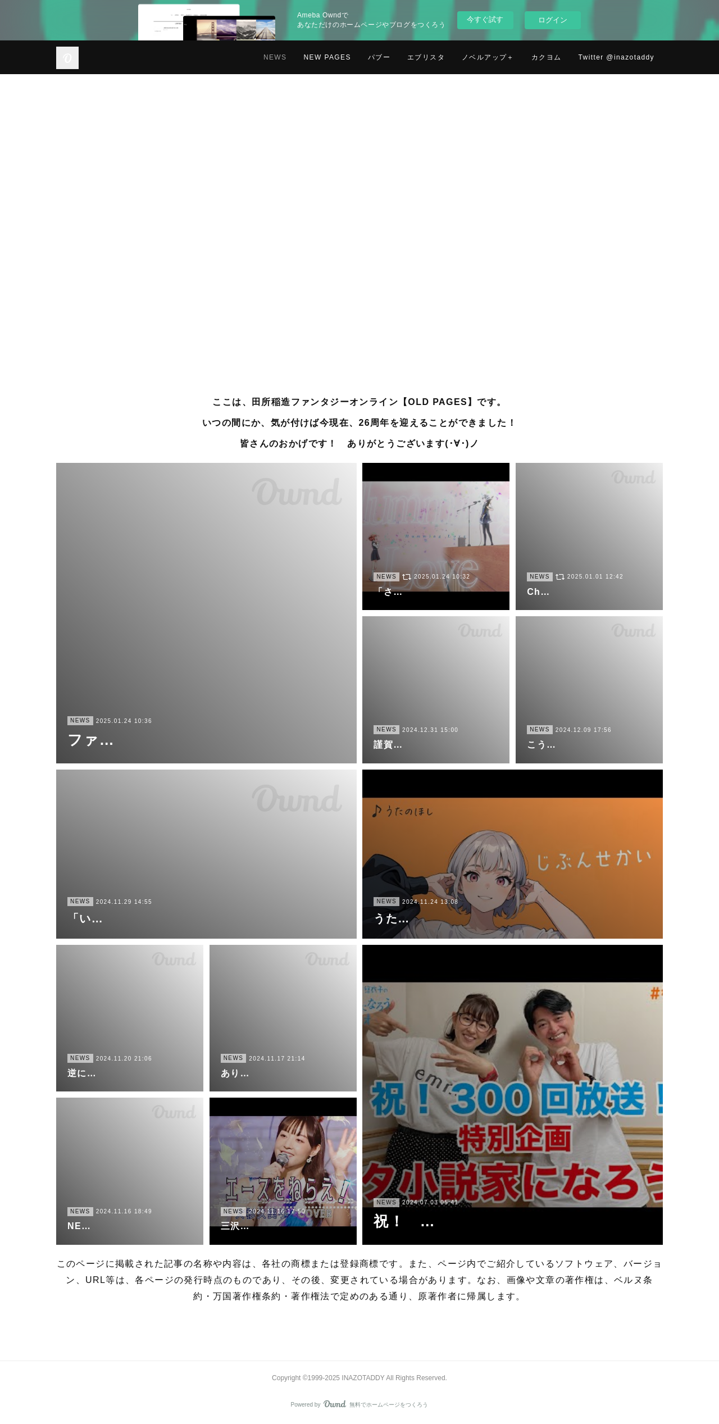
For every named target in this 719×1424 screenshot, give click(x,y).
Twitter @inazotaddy (617, 57)
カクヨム (546, 57)
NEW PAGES (327, 57)
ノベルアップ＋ (488, 57)
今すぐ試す (485, 19)
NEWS (275, 57)
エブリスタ (426, 57)
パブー (379, 57)
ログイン (552, 20)
